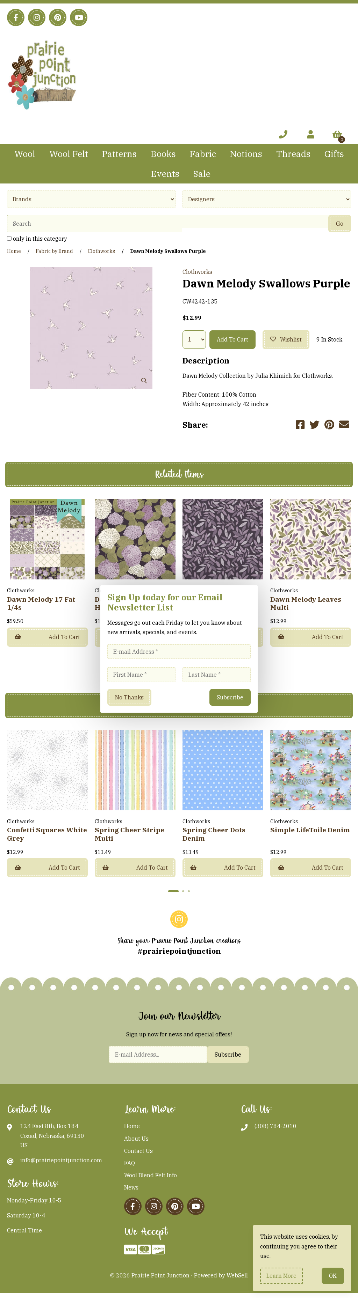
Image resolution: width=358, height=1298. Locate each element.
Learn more (281, 1275)
